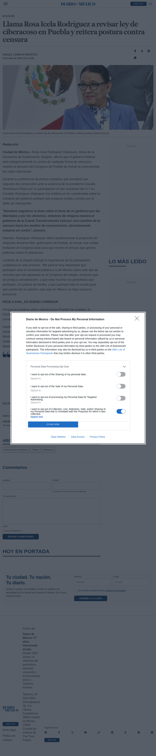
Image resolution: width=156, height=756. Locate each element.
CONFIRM (53, 424)
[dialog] (78, 378)
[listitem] (78, 366)
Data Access (77, 436)
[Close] (138, 319)
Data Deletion (58, 436)
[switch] (121, 374)
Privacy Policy (97, 436)
